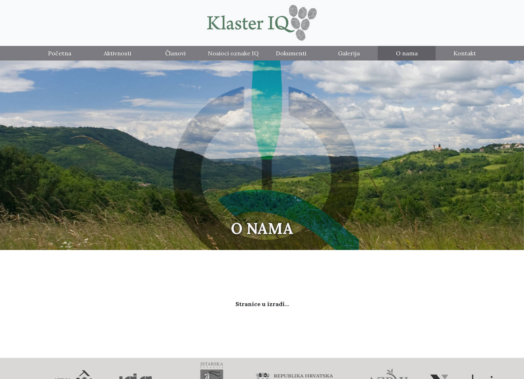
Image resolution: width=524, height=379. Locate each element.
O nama (407, 53)
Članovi (175, 53)
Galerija (349, 53)
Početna (59, 53)
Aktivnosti (117, 53)
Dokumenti (291, 53)
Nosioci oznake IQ (233, 53)
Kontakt (464, 53)
